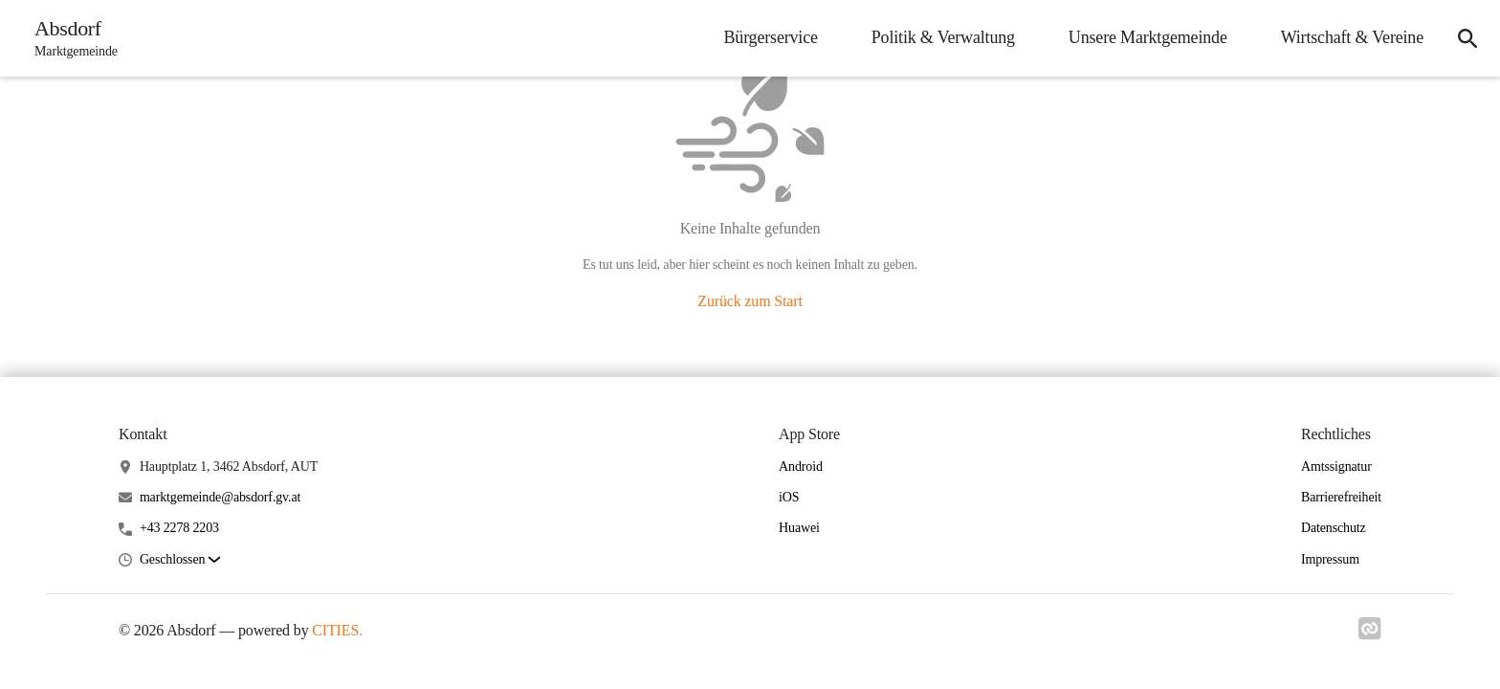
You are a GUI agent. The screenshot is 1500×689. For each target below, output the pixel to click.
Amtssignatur (1336, 466)
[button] (180, 560)
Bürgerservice (770, 37)
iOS (789, 497)
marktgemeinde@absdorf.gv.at (220, 497)
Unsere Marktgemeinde (1148, 37)
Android (801, 466)
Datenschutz (1333, 528)
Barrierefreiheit (1341, 497)
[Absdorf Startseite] (70, 38)
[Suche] (1467, 38)
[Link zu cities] (1369, 628)
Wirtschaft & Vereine (1352, 37)
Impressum (1330, 559)
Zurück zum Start (749, 301)
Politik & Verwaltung (943, 37)
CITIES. (337, 630)
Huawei (799, 528)
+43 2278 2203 (179, 528)
